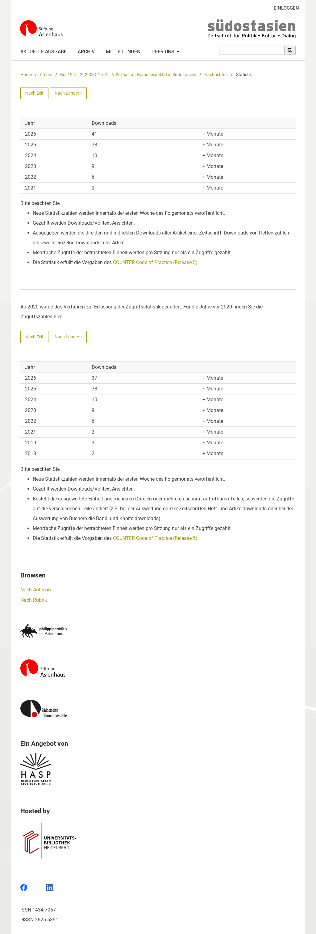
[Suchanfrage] (252, 50)
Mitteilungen (121, 52)
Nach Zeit (34, 93)
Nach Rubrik (33, 600)
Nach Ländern (68, 93)
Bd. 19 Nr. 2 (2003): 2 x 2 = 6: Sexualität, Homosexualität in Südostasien (128, 74)
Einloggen (284, 8)
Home (26, 74)
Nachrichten (216, 74)
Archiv (85, 52)
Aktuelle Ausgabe (42, 52)
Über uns (162, 52)
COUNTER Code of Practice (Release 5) (155, 262)
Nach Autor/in (35, 590)
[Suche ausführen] (290, 50)
